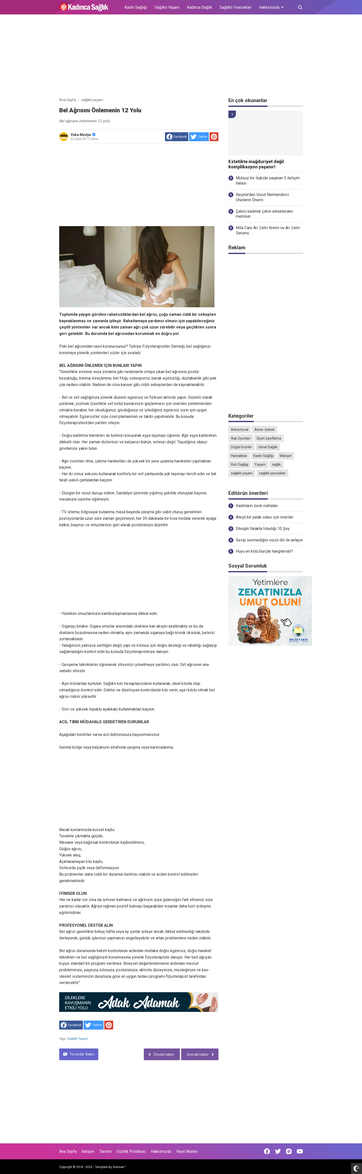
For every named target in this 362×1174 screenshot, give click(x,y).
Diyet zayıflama (269, 438)
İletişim (88, 1151)
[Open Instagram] (289, 1151)
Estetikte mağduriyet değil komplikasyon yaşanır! (256, 164)
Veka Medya (83, 135)
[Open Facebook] (267, 1151)
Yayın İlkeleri (187, 1151)
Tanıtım (105, 1151)
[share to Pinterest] (213, 136)
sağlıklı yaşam (77, 1039)
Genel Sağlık (267, 447)
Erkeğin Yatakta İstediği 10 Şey (263, 528)
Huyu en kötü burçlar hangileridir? (264, 551)
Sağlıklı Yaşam (167, 7)
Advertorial (239, 430)
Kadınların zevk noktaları (257, 505)
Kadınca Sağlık (199, 7)
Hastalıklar (239, 456)
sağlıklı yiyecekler (272, 473)
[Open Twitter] (278, 1151)
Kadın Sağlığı (135, 7)
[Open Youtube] (300, 1151)
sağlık (276, 464)
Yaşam (260, 464)
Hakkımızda (161, 1151)
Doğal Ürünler (241, 447)
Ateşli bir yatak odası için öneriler (264, 517)
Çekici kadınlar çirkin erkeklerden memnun (264, 214)
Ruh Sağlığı (239, 464)
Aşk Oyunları (241, 438)
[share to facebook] (176, 136)
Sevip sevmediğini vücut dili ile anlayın (269, 540)
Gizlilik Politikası (131, 1151)
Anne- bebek (265, 430)
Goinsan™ (119, 1167)
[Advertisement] (181, 57)
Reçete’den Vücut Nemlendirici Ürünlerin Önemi (262, 197)
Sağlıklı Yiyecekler (236, 7)
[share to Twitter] (199, 136)
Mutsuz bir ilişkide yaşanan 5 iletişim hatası (268, 181)
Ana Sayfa (68, 1151)
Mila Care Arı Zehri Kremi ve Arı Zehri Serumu (268, 230)
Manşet (286, 456)
